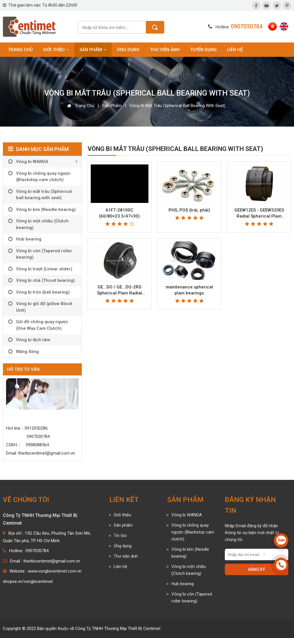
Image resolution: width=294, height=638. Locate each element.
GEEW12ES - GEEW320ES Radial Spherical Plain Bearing (259, 216)
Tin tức (120, 535)
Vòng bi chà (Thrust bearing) (45, 280)
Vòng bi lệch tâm (33, 339)
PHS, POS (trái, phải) (189, 210)
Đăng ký (256, 569)
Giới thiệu (56, 49)
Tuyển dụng (203, 49)
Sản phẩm (93, 49)
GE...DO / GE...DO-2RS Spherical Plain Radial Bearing (119, 293)
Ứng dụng (128, 49)
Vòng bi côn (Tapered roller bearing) (44, 254)
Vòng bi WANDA (32, 161)
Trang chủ (20, 49)
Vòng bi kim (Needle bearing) (46, 209)
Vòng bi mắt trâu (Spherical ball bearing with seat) (177, 105)
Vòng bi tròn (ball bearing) (43, 292)
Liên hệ (235, 49)
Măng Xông (27, 351)
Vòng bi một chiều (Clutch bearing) (42, 224)
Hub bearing (28, 239)
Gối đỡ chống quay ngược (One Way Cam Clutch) (42, 325)
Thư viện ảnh (165, 49)
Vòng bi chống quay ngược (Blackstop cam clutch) (43, 177)
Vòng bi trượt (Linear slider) (44, 269)
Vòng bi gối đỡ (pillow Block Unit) (44, 307)
